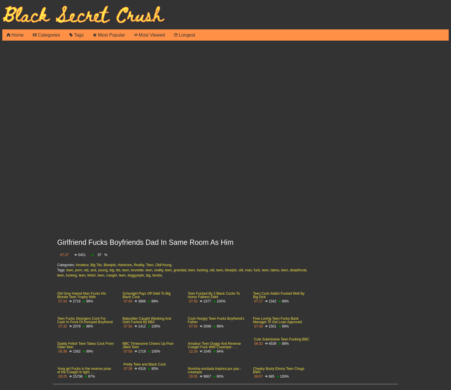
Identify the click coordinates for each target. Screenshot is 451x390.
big (112, 270)
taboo (275, 270)
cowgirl (111, 275)
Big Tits (96, 265)
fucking (202, 270)
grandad (180, 270)
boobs (157, 275)
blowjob (231, 270)
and (93, 270)
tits (118, 270)
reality (158, 270)
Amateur (82, 265)
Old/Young (163, 265)
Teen (149, 265)
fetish (91, 275)
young (103, 270)
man (248, 270)
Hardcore (125, 265)
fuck (257, 270)
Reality (139, 265)
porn (78, 270)
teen (69, 270)
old (86, 270)
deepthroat (298, 270)
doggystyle (135, 275)
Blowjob (110, 265)
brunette (137, 270)
